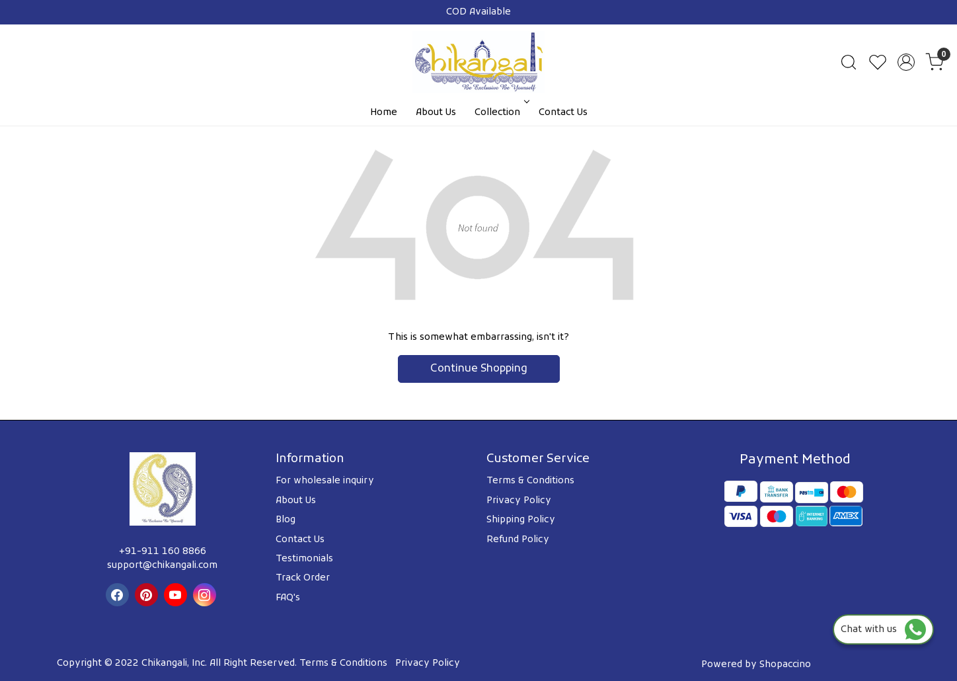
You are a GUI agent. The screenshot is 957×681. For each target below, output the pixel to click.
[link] (848, 62)
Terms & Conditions (530, 481)
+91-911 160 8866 (162, 551)
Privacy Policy (518, 501)
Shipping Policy (520, 520)
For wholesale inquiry (325, 481)
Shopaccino (785, 665)
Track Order (303, 578)
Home (383, 112)
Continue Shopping (478, 369)
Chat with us (883, 629)
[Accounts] (906, 62)
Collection (501, 112)
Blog (285, 520)
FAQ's (288, 598)
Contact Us (563, 112)
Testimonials (304, 559)
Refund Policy (517, 540)
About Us (436, 112)
